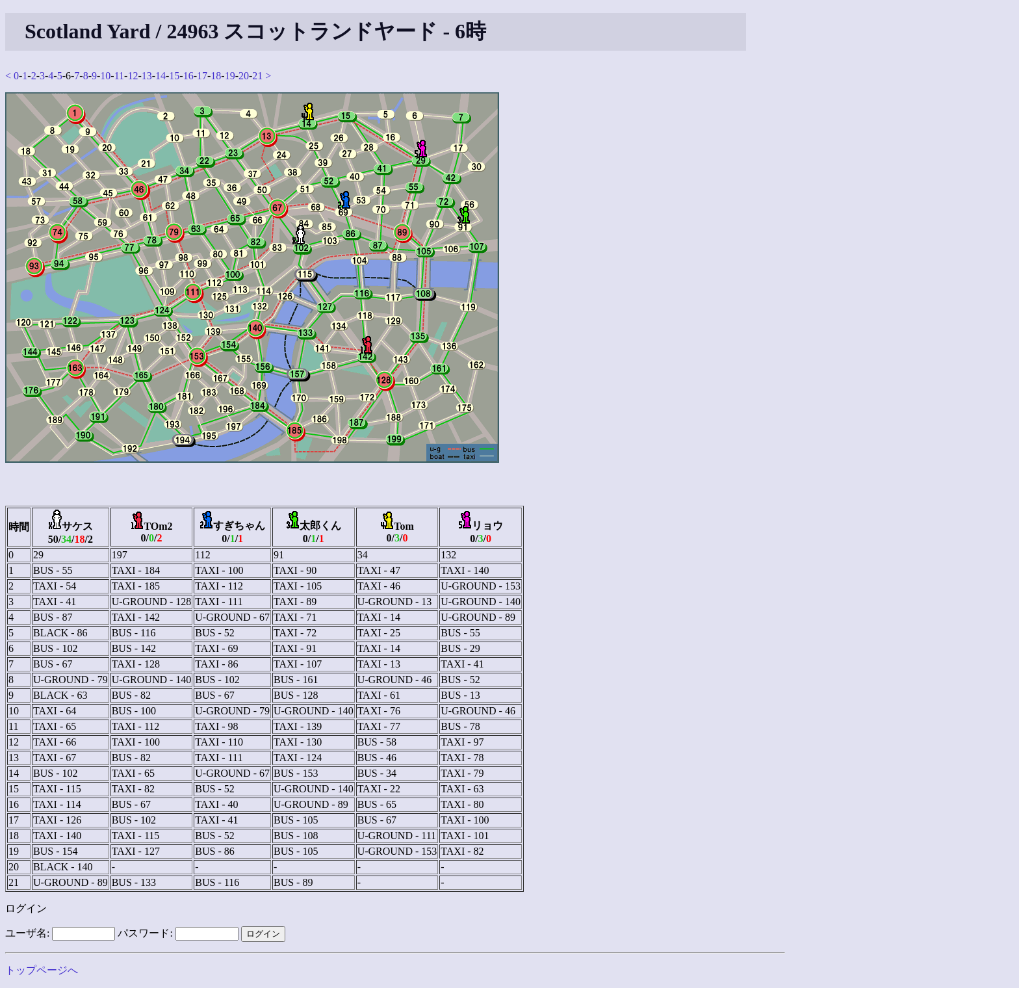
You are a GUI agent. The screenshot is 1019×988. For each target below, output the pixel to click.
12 (132, 75)
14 (160, 75)
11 (119, 75)
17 (202, 75)
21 (257, 75)
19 (230, 75)
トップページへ (41, 970)
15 (174, 75)
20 (244, 75)
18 (216, 75)
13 (147, 75)
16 (188, 75)
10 (105, 75)
